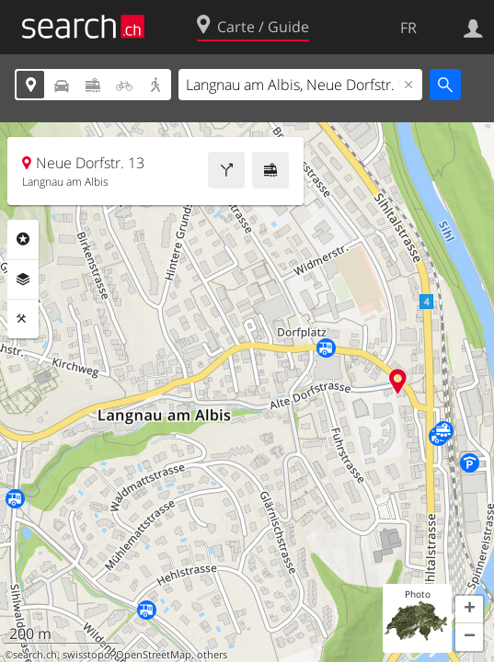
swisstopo (86, 654)
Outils (23, 319)
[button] (469, 609)
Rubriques (23, 239)
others (212, 654)
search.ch (35, 654)
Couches (23, 279)
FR (408, 27)
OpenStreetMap (153, 654)
